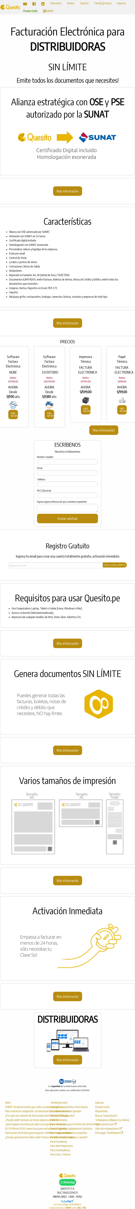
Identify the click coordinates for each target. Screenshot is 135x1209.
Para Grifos (56, 1107)
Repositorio (101, 1111)
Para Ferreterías (58, 1120)
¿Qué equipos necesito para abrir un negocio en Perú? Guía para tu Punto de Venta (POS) (23, 1124)
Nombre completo (45, 456)
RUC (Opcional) (44, 490)
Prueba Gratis (30, 11)
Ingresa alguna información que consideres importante (62, 501)
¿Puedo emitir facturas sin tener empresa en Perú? (23, 1120)
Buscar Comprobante (106, 1115)
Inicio (7, 1102)
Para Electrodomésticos (62, 1137)
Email (39, 468)
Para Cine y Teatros (60, 1154)
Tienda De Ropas (59, 1115)
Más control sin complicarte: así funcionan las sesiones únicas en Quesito (23, 1111)
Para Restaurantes (60, 1111)
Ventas (70, 3)
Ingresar (121, 3)
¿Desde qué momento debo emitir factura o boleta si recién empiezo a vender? (23, 1137)
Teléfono (41, 479)
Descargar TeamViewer (109, 1132)
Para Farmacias (57, 1124)
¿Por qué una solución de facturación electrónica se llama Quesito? (23, 1115)
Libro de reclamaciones (108, 1128)
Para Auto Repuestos (61, 1146)
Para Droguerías (58, 1128)
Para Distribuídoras (60, 1150)
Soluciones (55, 3)
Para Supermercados (61, 1132)
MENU (48, 11)
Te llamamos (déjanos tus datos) (112, 1120)
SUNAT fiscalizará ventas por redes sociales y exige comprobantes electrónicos (23, 1107)
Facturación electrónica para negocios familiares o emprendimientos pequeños (23, 1132)
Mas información (67, 191)
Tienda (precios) (102, 3)
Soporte (84, 3)
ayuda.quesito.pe (106, 1124)
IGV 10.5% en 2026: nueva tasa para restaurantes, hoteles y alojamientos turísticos (23, 1128)
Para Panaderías (58, 1141)
